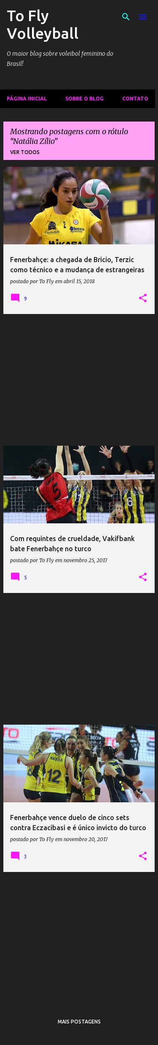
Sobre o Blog (84, 98)
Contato (135, 98)
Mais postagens (79, 1021)
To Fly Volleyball (42, 24)
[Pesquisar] (126, 17)
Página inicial (27, 98)
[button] (143, 298)
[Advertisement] (79, 380)
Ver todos (25, 152)
